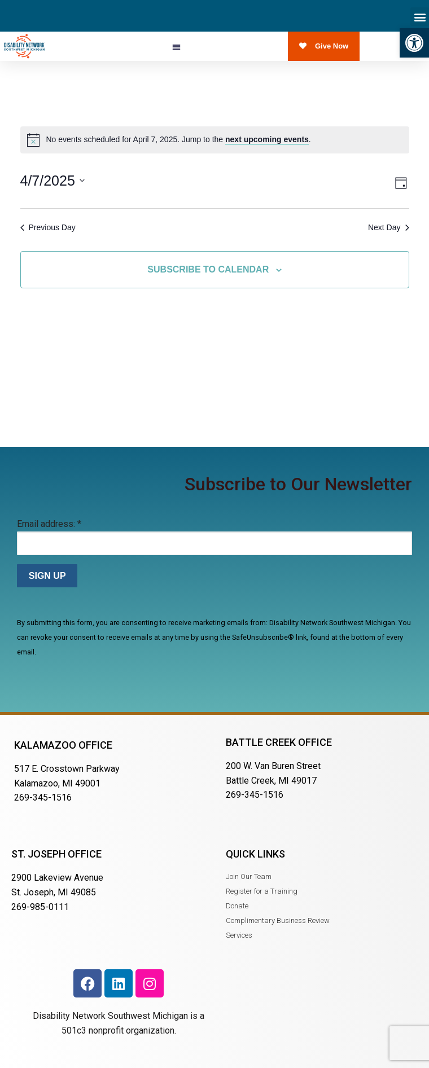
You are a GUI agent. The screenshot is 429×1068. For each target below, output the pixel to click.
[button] (414, 43)
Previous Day (48, 227)
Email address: (49, 523)
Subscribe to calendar (208, 269)
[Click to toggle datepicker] (52, 180)
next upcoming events (267, 139)
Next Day (388, 227)
